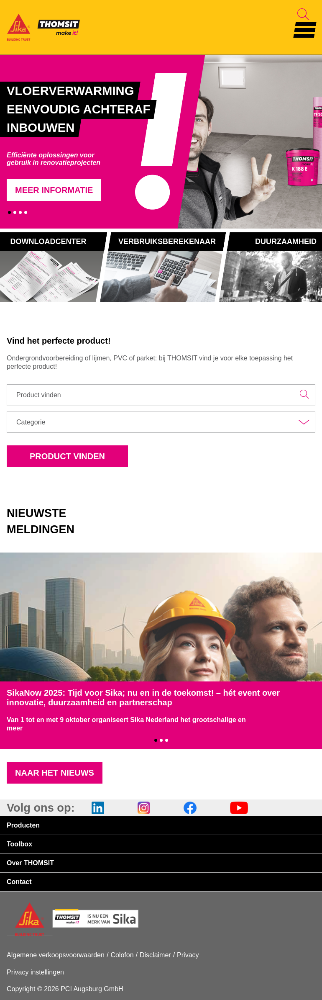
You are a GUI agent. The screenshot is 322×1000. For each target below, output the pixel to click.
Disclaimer (155, 955)
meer (15, 728)
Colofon (121, 955)
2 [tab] (14, 212)
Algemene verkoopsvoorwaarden (56, 955)
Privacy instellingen (35, 972)
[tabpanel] (93, 141)
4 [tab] (25, 212)
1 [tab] (9, 212)
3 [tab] (20, 212)
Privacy (188, 955)
